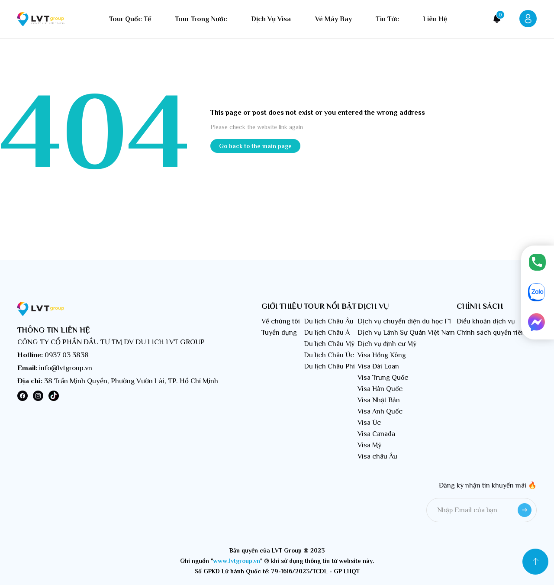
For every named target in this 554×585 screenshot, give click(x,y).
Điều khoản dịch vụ (486, 321)
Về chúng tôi (280, 321)
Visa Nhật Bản (379, 400)
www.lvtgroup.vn (236, 560)
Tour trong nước (201, 19)
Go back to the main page (255, 145)
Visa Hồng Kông (382, 355)
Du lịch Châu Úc (329, 355)
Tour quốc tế (130, 19)
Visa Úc (369, 423)
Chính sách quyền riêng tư (497, 332)
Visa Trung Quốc (383, 377)
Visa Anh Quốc (380, 411)
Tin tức (387, 19)
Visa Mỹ (369, 445)
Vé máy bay (333, 19)
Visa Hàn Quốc (380, 389)
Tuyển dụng (279, 332)
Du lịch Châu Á (327, 332)
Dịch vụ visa (271, 19)
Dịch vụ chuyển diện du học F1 (404, 321)
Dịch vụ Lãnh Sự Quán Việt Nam (406, 332)
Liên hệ (435, 19)
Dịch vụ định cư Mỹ (387, 344)
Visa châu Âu (377, 456)
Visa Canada (376, 434)
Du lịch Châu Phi (329, 366)
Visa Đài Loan (378, 366)
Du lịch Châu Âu (329, 321)
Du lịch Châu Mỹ (329, 344)
